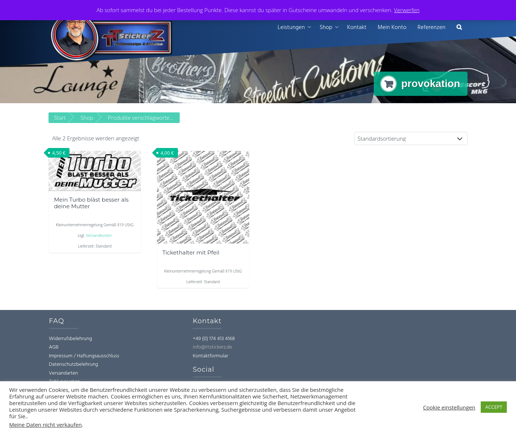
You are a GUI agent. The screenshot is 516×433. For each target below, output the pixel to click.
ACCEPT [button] (493, 407)
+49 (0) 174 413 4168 (213, 339)
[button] (459, 27)
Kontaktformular (210, 356)
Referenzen (431, 27)
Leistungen (291, 27)
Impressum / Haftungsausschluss (84, 356)
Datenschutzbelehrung (73, 365)
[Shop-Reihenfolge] (410, 138)
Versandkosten (99, 235)
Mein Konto (391, 27)
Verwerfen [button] (406, 10)
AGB (53, 347)
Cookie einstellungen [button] (449, 407)
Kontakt (356, 27)
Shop (325, 27)
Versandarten (63, 373)
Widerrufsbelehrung (70, 339)
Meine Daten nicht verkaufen (45, 424)
